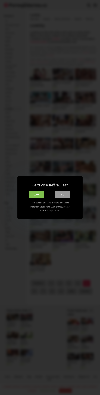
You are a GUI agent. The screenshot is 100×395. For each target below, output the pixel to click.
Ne (62, 195)
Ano (36, 195)
